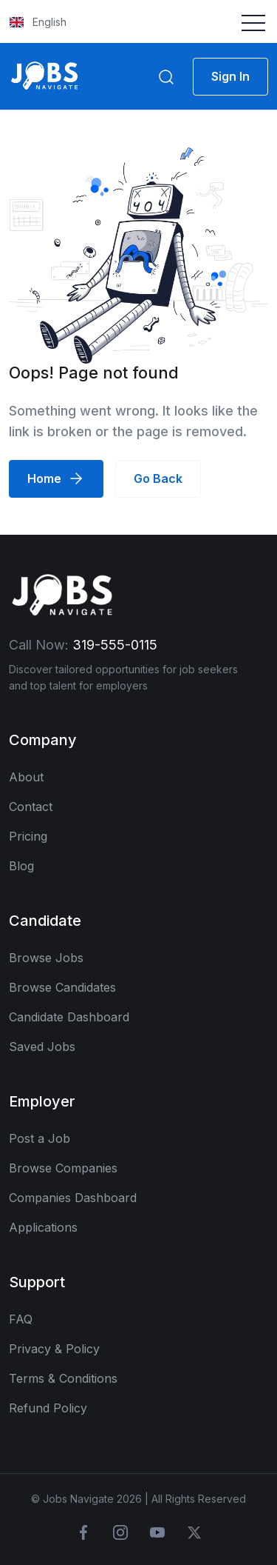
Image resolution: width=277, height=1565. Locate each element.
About (26, 777)
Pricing (28, 836)
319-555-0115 (114, 645)
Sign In (230, 76)
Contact (30, 806)
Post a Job (39, 1138)
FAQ (21, 1319)
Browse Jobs (46, 957)
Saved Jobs (42, 1046)
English (38, 22)
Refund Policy (48, 1408)
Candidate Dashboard (69, 1017)
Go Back (158, 478)
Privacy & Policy (54, 1348)
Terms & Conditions (63, 1378)
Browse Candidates (62, 987)
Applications (43, 1227)
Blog (21, 865)
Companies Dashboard (73, 1197)
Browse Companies (63, 1168)
